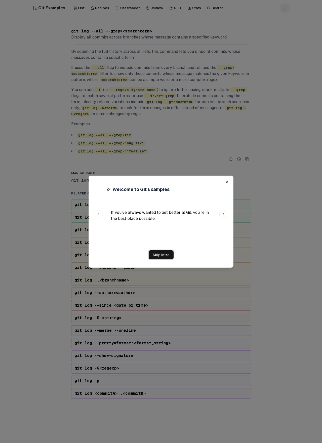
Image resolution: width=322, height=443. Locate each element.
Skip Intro (161, 255)
